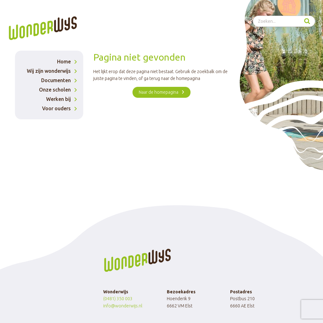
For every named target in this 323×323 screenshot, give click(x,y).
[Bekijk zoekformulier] (284, 21)
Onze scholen (55, 89)
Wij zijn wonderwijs (49, 71)
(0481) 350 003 (118, 298)
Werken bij (58, 99)
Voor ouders (56, 108)
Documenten (56, 80)
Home (64, 61)
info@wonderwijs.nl (122, 305)
